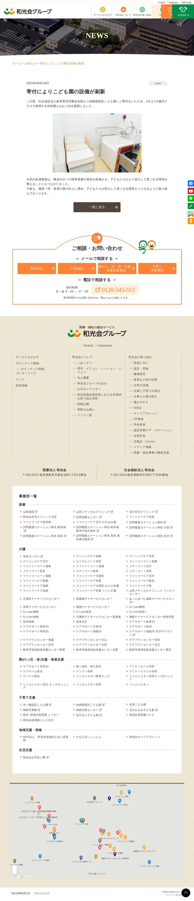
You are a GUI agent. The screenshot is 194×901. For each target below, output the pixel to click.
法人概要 (83, 379)
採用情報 (22, 387)
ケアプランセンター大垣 (91, 646)
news (158, 83)
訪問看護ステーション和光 (146, 524)
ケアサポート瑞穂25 (89, 633)
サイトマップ (42, 895)
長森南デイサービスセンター (94, 601)
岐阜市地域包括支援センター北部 (97, 651)
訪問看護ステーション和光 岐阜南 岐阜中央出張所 (97, 531)
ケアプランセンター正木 (38, 646)
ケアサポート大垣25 (89, 628)
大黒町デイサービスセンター (41, 601)
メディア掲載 (142, 449)
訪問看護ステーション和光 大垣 (149, 529)
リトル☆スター (139, 686)
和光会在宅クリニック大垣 (40, 518)
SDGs (138, 409)
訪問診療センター (87, 519)
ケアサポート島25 (140, 628)
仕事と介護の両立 (145, 398)
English (158, 3)
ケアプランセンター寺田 (144, 642)
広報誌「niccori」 (146, 443)
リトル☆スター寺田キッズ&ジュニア (151, 680)
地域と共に (141, 364)
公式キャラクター (89, 390)
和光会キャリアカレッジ (144, 739)
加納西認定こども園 (88, 707)
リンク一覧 (84, 417)
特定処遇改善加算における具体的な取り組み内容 (99, 398)
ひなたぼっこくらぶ (88, 739)
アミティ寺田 (84, 673)
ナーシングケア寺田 (142, 558)
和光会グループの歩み (92, 384)
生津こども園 (137, 706)
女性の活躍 (141, 386)
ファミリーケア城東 (35, 587)
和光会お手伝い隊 (34, 759)
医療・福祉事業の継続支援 (151, 455)
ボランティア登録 (33, 370)
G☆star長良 (84, 614)
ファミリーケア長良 (142, 518)
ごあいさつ (84, 364)
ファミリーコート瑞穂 (37, 578)
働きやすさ (141, 403)
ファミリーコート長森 (143, 563)
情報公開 (83, 405)
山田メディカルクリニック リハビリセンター (152, 594)
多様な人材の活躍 (145, 381)
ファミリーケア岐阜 (142, 583)
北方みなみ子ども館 (142, 712)
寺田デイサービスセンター (40, 609)
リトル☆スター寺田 (88, 686)
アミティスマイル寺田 (143, 673)
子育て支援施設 (157, 268)
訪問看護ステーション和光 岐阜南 (44, 529)
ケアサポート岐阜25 (142, 623)
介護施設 (77, 268)
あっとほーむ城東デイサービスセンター (151, 603)
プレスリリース (26, 374)
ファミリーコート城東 (37, 568)
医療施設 (36, 268)
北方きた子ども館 (87, 717)
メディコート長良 (34, 573)
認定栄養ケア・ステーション (153, 432)
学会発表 (140, 426)
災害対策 (140, 437)
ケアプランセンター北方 (144, 646)
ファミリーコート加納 (90, 568)
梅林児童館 (30, 712)
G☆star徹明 (137, 609)
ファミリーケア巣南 (35, 583)
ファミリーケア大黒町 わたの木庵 (97, 587)
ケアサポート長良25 (36, 628)
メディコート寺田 (140, 573)
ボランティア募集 (27, 364)
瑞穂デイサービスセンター (93, 609)
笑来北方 (81, 623)
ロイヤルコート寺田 (88, 563)
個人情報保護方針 (21, 895)
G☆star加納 (31, 618)
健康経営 (140, 375)
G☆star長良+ (138, 614)
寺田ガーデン (31, 558)
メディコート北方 (140, 568)
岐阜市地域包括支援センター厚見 (150, 651)
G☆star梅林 (31, 614)
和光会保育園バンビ (142, 717)
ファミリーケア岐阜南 (37, 524)
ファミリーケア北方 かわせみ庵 (96, 524)
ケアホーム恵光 (33, 673)
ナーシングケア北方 (35, 563)
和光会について (82, 357)
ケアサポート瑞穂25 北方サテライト (151, 635)
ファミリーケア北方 (142, 578)
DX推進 (139, 420)
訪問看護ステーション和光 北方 (149, 538)
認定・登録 (141, 369)
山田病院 (28, 514)
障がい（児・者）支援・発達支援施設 (116, 268)
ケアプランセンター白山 (91, 642)
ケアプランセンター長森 (38, 642)
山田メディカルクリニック (93, 514)
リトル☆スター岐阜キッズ (93, 678)
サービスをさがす (27, 357)
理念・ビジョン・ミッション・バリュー (99, 371)
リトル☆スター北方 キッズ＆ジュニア (46, 688)
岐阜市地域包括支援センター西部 (44, 651)
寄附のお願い (186, 3)
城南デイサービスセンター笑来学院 (151, 618)
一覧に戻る (97, 207)
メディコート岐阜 (87, 573)
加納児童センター (87, 712)
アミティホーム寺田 (142, 668)
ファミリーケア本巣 (88, 583)
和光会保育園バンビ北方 (38, 722)
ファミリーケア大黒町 (90, 578)
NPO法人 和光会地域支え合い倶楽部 (45, 741)
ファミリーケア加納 (35, 592)
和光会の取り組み (140, 357)
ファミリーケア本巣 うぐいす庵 (96, 592)
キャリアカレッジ (145, 415)
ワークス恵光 (31, 678)
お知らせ (31, 63)
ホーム (16, 63)
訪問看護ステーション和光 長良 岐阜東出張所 (98, 539)
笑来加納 (28, 623)
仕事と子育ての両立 (147, 392)
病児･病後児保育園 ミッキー (41, 717)
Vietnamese (170, 3)
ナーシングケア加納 (88, 558)
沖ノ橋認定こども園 (35, 707)
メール (106, 298)
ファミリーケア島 (140, 587)
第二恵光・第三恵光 (88, 668)
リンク (20, 380)
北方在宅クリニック (142, 514)
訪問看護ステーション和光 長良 (43, 538)
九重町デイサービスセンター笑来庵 (98, 618)
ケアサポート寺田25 (36, 633)
